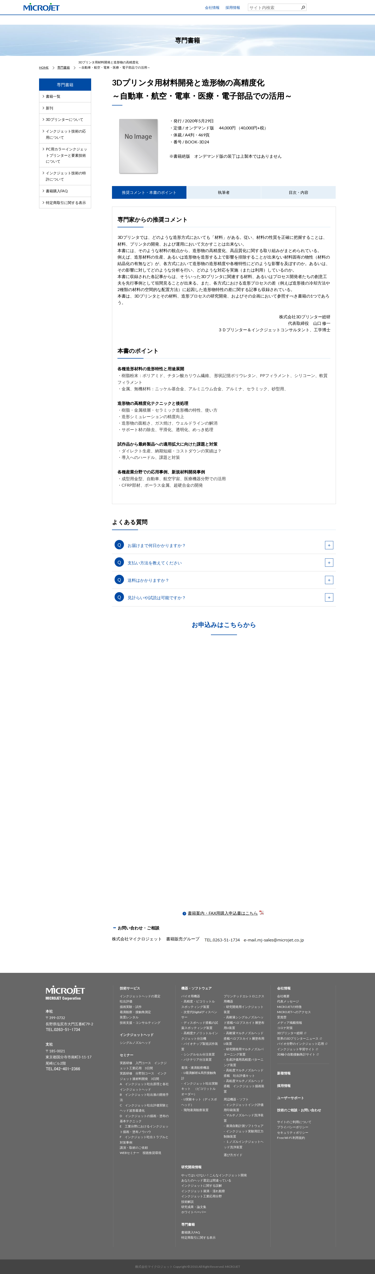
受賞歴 (281, 1017)
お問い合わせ (354, 18)
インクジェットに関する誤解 (201, 1185)
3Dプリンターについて (64, 119)
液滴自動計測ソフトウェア (245, 1126)
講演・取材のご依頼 (134, 1148)
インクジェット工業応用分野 (201, 1196)
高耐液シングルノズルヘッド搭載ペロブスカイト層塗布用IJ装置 (244, 1022)
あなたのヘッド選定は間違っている (206, 1180)
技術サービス (84, 19)
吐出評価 (126, 1001)
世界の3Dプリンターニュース (297, 1038)
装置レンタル (129, 1017)
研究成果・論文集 (193, 1207)
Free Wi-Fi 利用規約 (291, 1138)
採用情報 (233, 7)
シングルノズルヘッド (135, 1043)
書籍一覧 (53, 96)
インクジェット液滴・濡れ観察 (203, 1191)
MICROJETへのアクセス (294, 1012)
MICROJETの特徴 (289, 1007)
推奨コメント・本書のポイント (149, 192)
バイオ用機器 (190, 996)
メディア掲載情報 (289, 1023)
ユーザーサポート (357, 6)
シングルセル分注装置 (199, 1054)
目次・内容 (298, 192)
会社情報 (212, 7)
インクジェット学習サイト (296, 1049)
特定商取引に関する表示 (66, 202)
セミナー (247, 19)
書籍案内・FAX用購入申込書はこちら (226, 913)
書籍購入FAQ (57, 191)
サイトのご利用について (294, 1122)
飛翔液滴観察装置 (196, 1110)
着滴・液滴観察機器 (195, 1068)
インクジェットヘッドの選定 (140, 996)
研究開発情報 (207, 19)
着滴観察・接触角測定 (135, 1012)
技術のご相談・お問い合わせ (299, 1110)
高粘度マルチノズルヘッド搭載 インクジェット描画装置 (244, 1086)
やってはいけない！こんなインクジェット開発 (214, 1175)
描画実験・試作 (131, 1007)
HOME (43, 19)
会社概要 (283, 996)
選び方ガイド (233, 1155)
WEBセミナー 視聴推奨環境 (140, 1153)
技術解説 (187, 1202)
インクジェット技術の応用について (66, 134)
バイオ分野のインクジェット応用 (300, 1044)
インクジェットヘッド (125, 19)
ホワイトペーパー (193, 1212)
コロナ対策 (285, 1028)
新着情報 (284, 1073)
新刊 (49, 108)
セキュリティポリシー (292, 1132)
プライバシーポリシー (292, 1127)
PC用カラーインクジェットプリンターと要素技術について (66, 155)
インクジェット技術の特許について (66, 176)
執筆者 (224, 192)
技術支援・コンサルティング (140, 1023)
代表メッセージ (288, 1001)
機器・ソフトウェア (165, 19)
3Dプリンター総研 (290, 1033)
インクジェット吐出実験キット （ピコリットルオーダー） (199, 1088)
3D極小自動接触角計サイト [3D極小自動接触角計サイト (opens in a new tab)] (296, 1054)
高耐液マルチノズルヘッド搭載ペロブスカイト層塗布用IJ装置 (244, 1038)
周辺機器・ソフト (236, 1099)
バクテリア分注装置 (198, 1059)
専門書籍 (288, 19)
